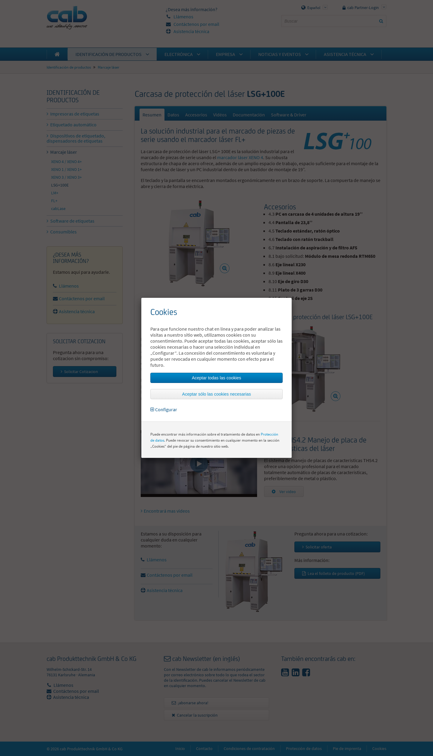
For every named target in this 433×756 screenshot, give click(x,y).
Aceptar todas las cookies (216, 377)
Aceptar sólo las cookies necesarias (216, 394)
